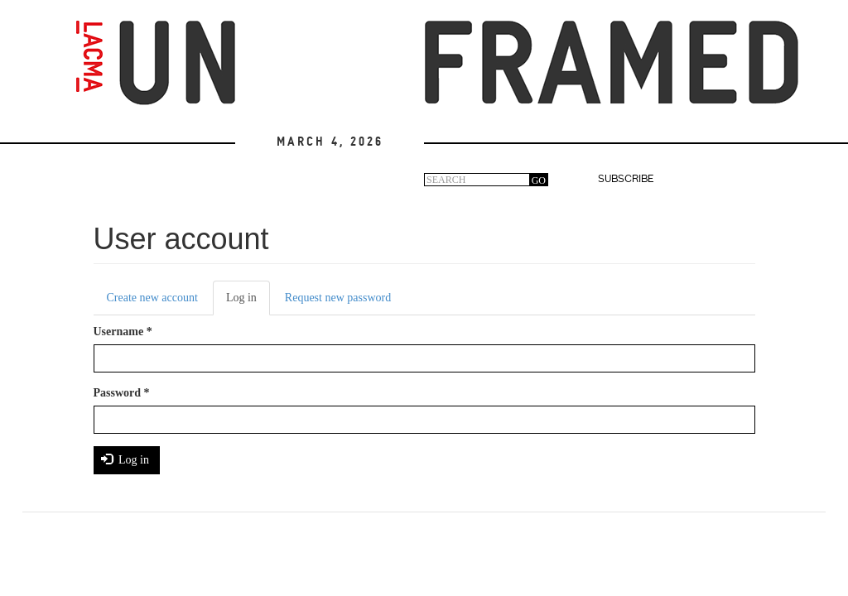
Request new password (338, 297)
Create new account (152, 297)
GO (539, 180)
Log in (248, 302)
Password (122, 393)
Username (123, 331)
